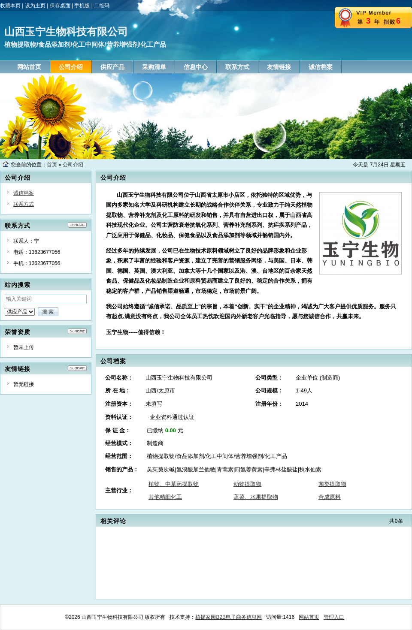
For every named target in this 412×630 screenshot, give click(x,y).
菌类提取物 (332, 484)
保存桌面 (60, 6)
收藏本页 (10, 6)
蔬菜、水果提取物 (255, 497)
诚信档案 (23, 193)
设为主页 (35, 6)
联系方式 (23, 204)
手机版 (82, 6)
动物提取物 (247, 484)
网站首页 (309, 617)
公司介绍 (73, 165)
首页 (52, 165)
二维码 (101, 6)
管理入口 (334, 617)
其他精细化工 (165, 497)
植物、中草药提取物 (173, 484)
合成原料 (329, 497)
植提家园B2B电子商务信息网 (228, 617)
